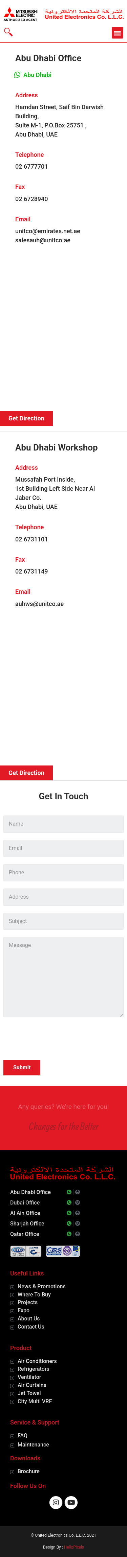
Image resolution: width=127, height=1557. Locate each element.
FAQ (22, 1435)
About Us (29, 1318)
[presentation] (54, 1039)
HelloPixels (74, 1547)
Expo (23, 1310)
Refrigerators (33, 1369)
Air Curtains (32, 1385)
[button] (117, 33)
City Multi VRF (35, 1401)
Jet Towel (29, 1393)
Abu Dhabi (37, 74)
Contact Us (31, 1326)
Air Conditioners (37, 1361)
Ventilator (29, 1377)
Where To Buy (34, 1294)
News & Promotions (42, 1286)
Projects (28, 1302)
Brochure (29, 1471)
